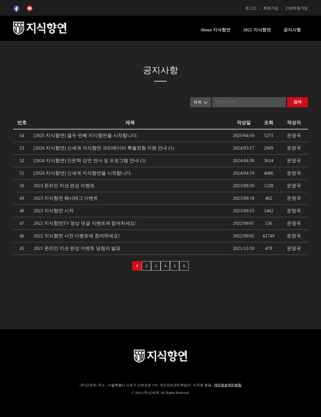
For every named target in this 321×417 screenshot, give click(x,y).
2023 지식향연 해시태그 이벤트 (66, 198)
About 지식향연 (215, 30)
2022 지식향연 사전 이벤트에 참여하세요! (77, 235)
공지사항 (292, 30)
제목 (197, 102)
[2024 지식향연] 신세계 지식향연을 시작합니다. (83, 173)
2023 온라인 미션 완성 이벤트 (64, 185)
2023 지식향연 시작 (54, 210)
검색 (297, 101)
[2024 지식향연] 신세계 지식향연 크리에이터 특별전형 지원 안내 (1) (104, 147)
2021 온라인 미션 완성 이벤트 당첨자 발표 (77, 248)
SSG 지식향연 (39, 28)
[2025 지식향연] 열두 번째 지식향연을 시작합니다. (86, 135)
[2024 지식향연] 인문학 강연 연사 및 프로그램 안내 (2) (89, 160)
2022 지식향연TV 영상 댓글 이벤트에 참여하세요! (85, 223)
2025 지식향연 (257, 30)
